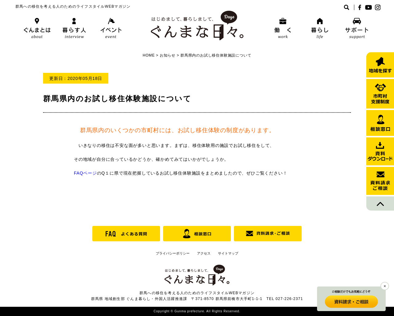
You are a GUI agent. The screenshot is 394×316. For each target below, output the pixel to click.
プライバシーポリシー (173, 253)
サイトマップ (228, 253)
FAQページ (85, 173)
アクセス (204, 253)
